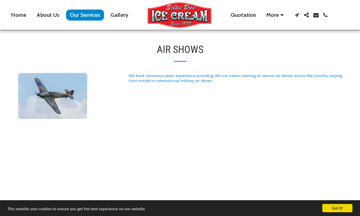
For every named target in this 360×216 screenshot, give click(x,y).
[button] (296, 15)
